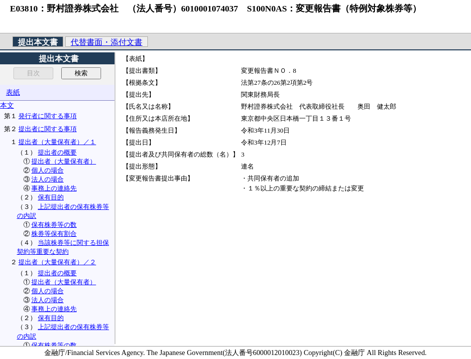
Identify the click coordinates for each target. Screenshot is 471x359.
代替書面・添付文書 (106, 42)
